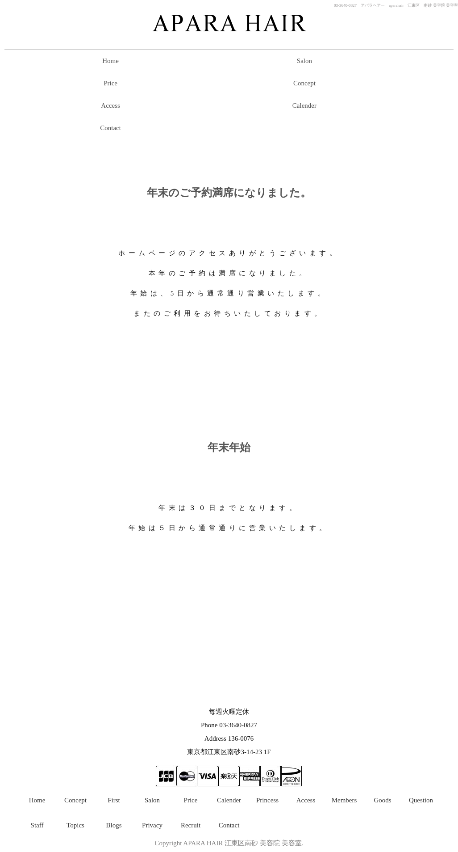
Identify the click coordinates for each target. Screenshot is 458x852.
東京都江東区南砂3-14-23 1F (229, 751)
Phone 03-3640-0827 (229, 725)
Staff (37, 825)
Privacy (152, 825)
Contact (110, 127)
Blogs (113, 825)
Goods (382, 800)
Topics (75, 825)
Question (421, 800)
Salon (304, 60)
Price (110, 83)
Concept (304, 83)
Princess (267, 800)
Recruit (190, 825)
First (114, 800)
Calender (304, 105)
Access (110, 105)
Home (110, 60)
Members (344, 800)
